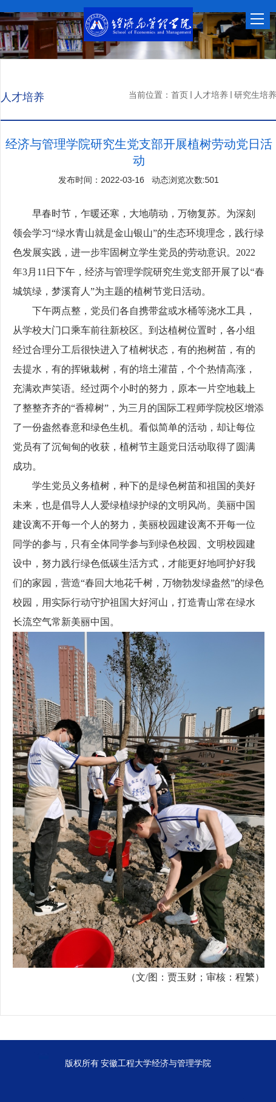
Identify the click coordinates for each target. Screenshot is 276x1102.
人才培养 (211, 95)
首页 (179, 95)
